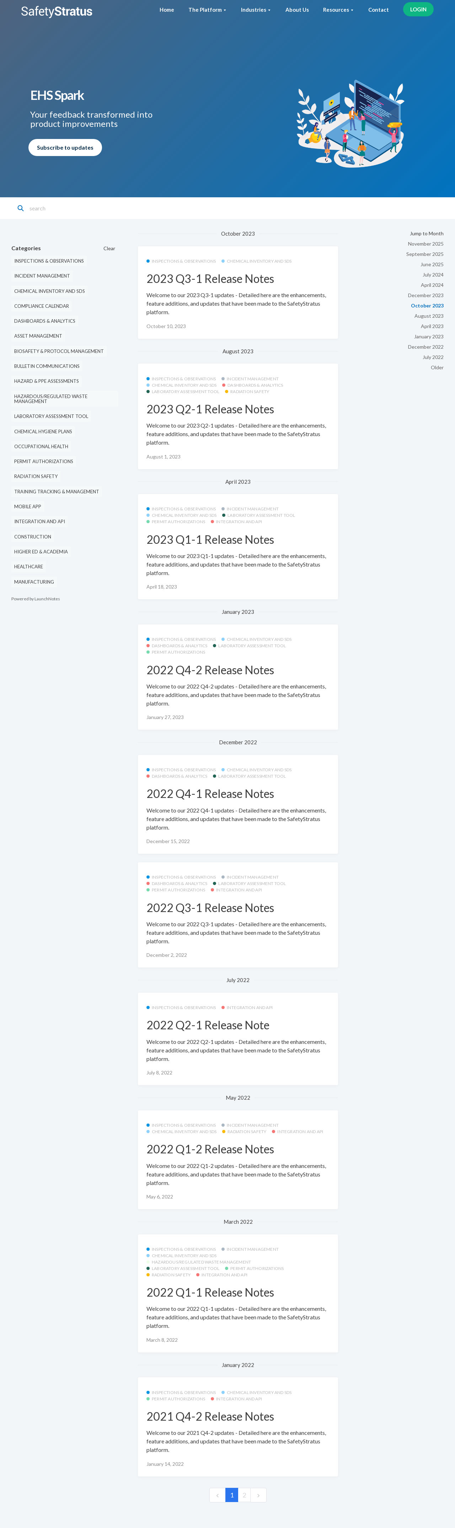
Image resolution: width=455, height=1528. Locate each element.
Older (437, 367)
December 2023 (426, 295)
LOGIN (418, 9)
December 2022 (426, 347)
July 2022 (433, 357)
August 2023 (429, 316)
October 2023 (427, 305)
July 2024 (433, 275)
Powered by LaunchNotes (35, 598)
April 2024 (432, 285)
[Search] (61, 208)
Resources (338, 9)
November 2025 (426, 244)
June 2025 (432, 264)
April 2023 (432, 326)
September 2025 (425, 254)
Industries (256, 9)
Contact (378, 9)
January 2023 (429, 336)
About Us (297, 9)
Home (167, 9)
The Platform (207, 9)
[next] (258, 1495)
